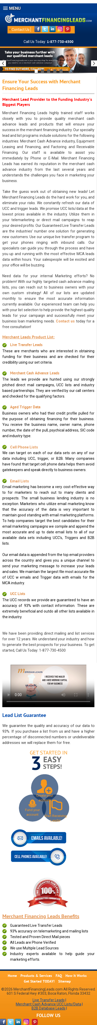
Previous (3, 63)
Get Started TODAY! (39, 981)
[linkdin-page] (18, 1022)
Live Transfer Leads (26, 345)
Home (12, 976)
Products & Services (36, 976)
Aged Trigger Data (25, 407)
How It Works (76, 976)
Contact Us (20, 30)
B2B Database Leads (48, 1008)
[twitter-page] (11, 1022)
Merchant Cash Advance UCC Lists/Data (48, 1004)
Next (94, 63)
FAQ (59, 976)
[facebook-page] (3, 1022)
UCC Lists (17, 594)
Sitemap (64, 981)
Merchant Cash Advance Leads (34, 373)
